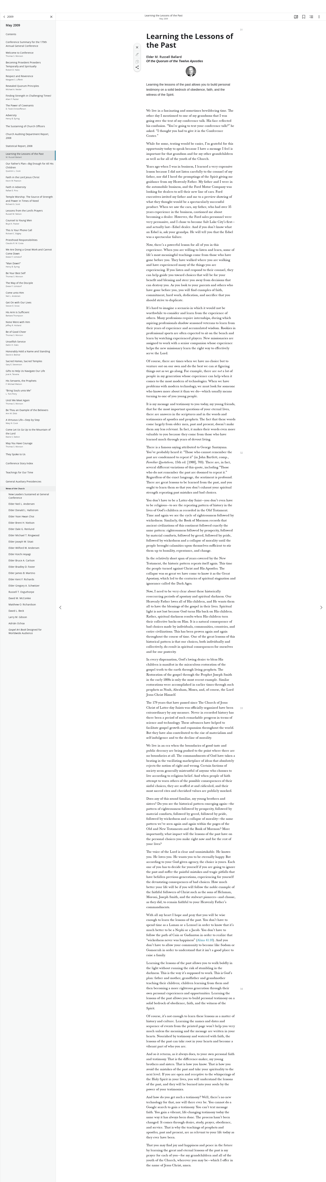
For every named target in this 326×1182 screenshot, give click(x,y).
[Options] (319, 17)
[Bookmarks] (303, 17)
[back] (4, 17)
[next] (321, 594)
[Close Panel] (51, 17)
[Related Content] (311, 17)
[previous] (60, 594)
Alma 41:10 (205, 940)
